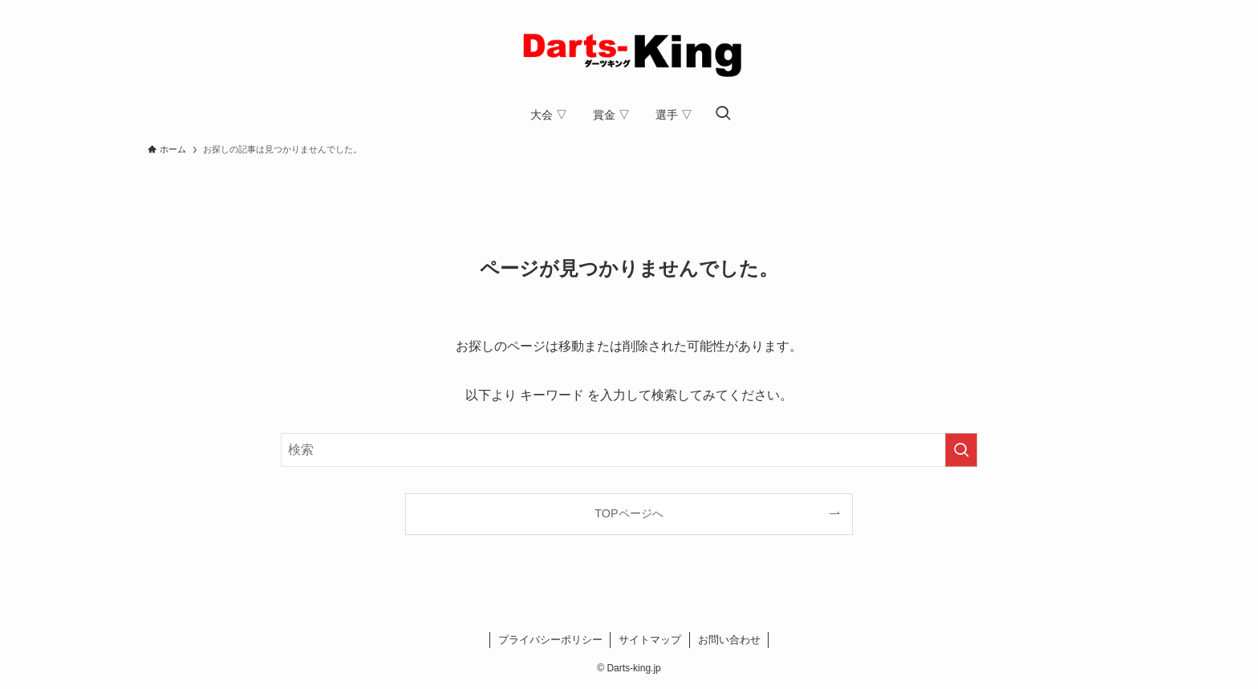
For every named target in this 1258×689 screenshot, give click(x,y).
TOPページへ (629, 513)
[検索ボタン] (723, 114)
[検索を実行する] (961, 450)
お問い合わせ (729, 640)
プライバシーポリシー (550, 640)
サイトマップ (650, 640)
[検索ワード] (629, 450)
